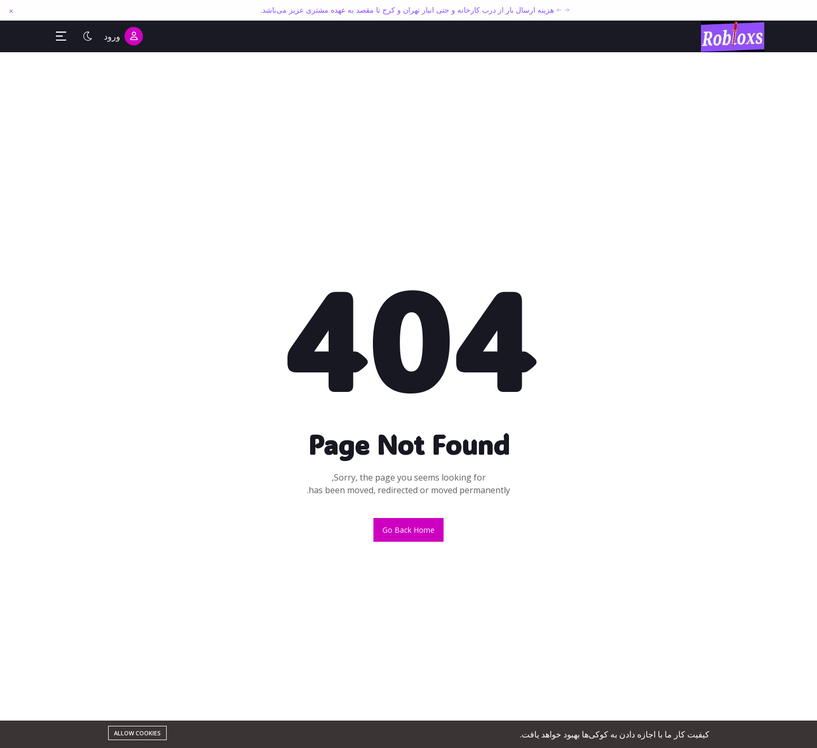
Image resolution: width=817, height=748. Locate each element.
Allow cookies (137, 733)
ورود (123, 36)
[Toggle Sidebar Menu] (61, 36)
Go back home (408, 530)
